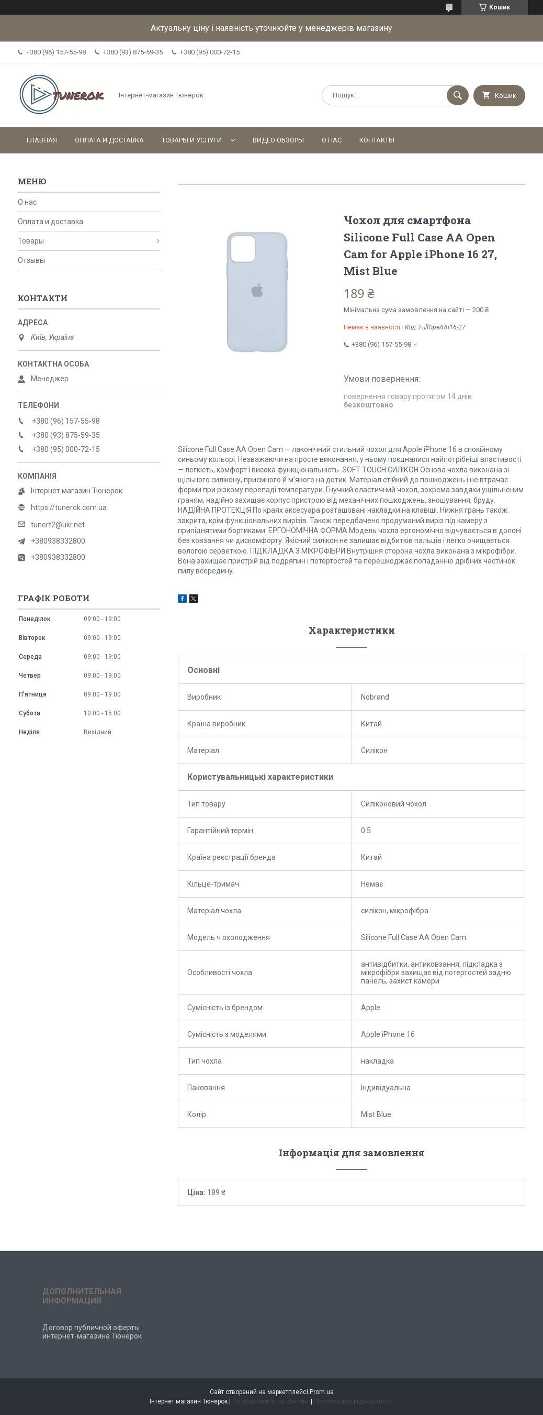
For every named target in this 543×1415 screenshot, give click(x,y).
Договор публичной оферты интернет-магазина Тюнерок (92, 1331)
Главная (42, 140)
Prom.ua (322, 1392)
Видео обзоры (278, 140)
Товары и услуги (192, 140)
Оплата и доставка (109, 140)
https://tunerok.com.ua (69, 507)
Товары (31, 241)
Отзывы (31, 260)
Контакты (376, 140)
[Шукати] (458, 95)
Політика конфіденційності (354, 1401)
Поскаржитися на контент (270, 1401)
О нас (332, 140)
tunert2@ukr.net (58, 525)
